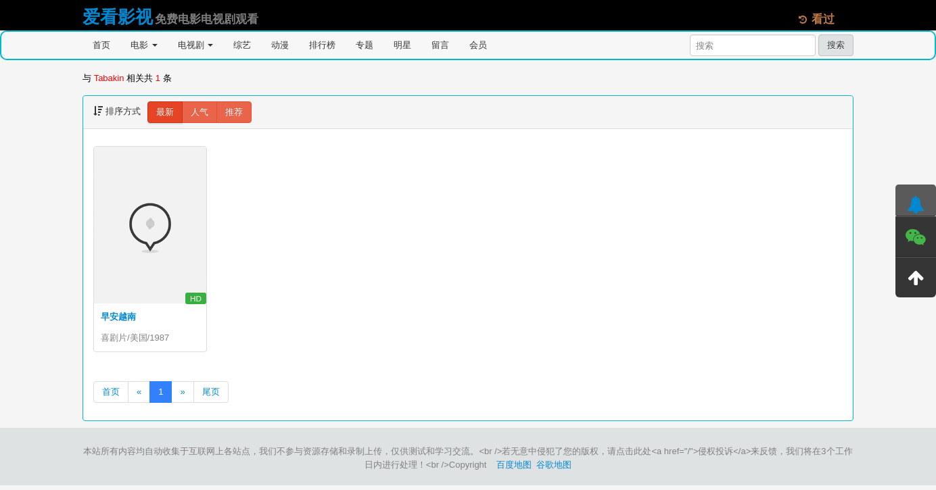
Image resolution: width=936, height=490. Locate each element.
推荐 (234, 112)
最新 (165, 112)
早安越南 (118, 317)
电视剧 (196, 45)
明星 (402, 45)
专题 (364, 45)
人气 (199, 112)
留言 (440, 45)
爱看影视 (118, 17)
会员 (478, 45)
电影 (144, 45)
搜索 (836, 45)
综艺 (242, 45)
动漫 (280, 45)
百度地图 (514, 469)
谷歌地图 (553, 469)
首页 (101, 45)
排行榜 (322, 45)
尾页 (211, 396)
